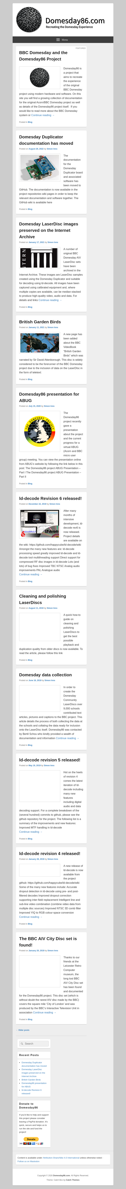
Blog (30, 122)
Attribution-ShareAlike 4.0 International (61, 1158)
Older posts (22, 1030)
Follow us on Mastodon (29, 1161)
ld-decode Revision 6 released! (50, 498)
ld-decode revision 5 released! (49, 759)
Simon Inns (52, 149)
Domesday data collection (45, 674)
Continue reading (43, 115)
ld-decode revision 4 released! (49, 853)
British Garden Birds (40, 321)
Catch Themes (72, 1180)
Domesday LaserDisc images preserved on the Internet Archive (48, 230)
